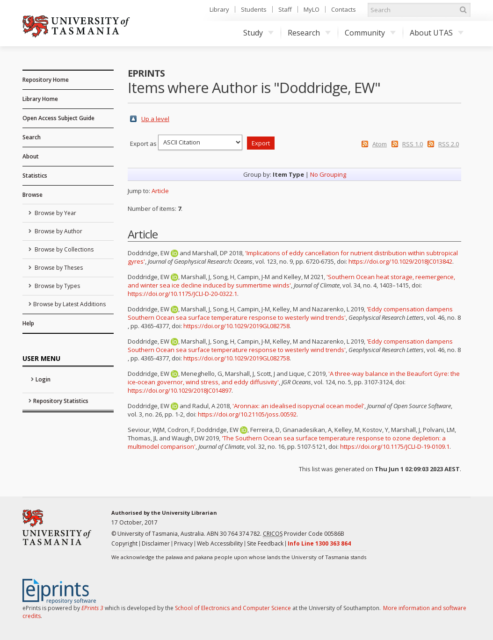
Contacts (343, 9)
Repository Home (45, 80)
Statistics (34, 176)
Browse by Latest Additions (69, 304)
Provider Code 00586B (303, 534)
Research (309, 33)
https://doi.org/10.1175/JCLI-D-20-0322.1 (182, 293)
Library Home (40, 99)
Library (219, 9)
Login (43, 379)
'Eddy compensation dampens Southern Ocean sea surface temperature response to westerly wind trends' (290, 313)
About (30, 156)
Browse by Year (54, 213)
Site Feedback (265, 543)
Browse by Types (56, 286)
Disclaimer (156, 543)
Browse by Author (57, 231)
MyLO (311, 9)
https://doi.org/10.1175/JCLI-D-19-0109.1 (395, 446)
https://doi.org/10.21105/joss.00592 (247, 414)
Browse (32, 195)
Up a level (155, 119)
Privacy (183, 543)
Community (370, 33)
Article (160, 191)
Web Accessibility (220, 543)
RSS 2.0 (448, 144)
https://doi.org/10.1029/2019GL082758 (236, 326)
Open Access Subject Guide (58, 118)
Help (28, 323)
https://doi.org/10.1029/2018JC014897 (180, 390)
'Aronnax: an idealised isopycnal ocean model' (298, 406)
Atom (379, 144)
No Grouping (328, 174)
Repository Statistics (60, 401)
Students (254, 9)
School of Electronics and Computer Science (233, 608)
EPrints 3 (92, 608)
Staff (285, 9)
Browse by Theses (58, 268)
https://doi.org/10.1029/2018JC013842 (400, 261)
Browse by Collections (63, 249)
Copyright (124, 543)
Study (258, 33)
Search (31, 137)
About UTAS (437, 33)
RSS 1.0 (412, 144)
